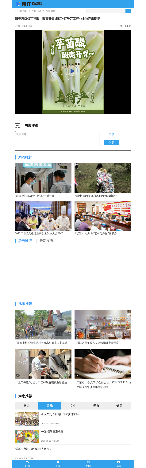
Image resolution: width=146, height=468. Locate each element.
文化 (73, 408)
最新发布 (46, 242)
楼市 (96, 408)
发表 (111, 142)
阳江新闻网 (21, 11)
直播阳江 (36, 11)
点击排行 (25, 242)
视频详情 (51, 11)
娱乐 (50, 408)
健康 (119, 408)
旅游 (27, 408)
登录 (111, 134)
